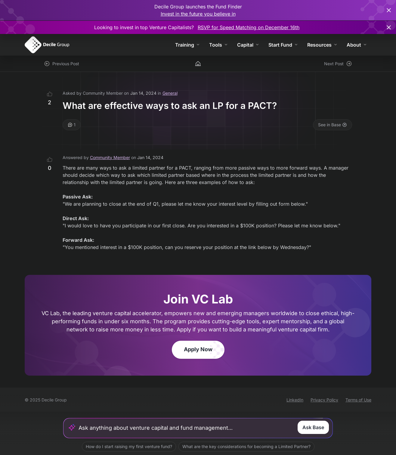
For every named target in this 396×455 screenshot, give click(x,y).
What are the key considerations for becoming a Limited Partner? (246, 446)
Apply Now (198, 349)
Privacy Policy (324, 399)
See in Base (332, 124)
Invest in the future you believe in (198, 14)
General (170, 93)
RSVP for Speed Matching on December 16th (248, 27)
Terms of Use (358, 399)
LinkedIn (294, 399)
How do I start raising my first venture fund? (129, 446)
